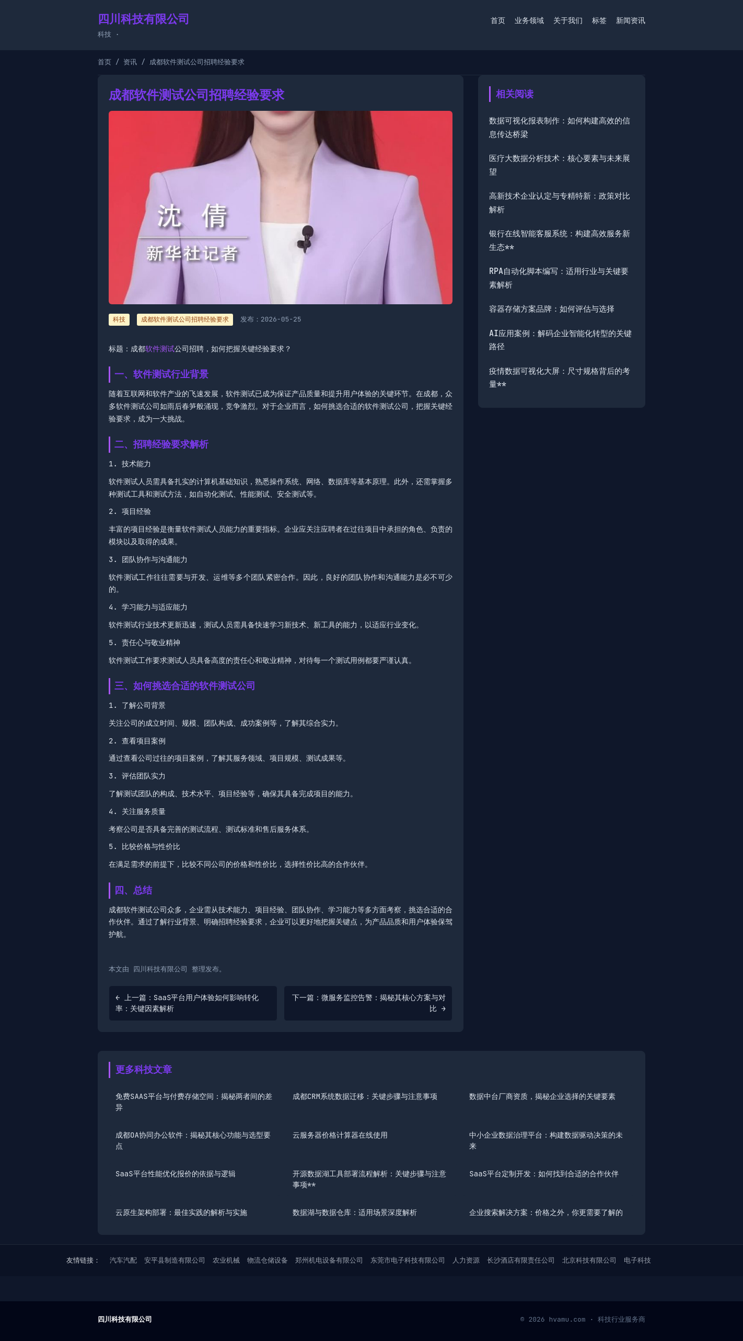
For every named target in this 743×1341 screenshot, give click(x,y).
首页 (498, 20)
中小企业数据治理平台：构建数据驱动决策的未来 (546, 1140)
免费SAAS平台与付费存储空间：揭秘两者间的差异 (193, 1102)
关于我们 (568, 20)
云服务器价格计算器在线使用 (340, 1135)
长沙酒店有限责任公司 (521, 1260)
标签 (599, 20)
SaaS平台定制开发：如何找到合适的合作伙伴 (544, 1173)
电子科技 (637, 1260)
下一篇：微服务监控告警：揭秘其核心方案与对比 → (369, 1003)
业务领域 (529, 20)
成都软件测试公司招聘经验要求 (185, 319)
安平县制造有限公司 (174, 1260)
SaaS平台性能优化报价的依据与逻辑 (175, 1173)
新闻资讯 (630, 20)
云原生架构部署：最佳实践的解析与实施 (181, 1212)
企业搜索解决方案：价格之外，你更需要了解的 (546, 1212)
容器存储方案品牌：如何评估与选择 (551, 309)
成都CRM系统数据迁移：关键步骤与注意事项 (365, 1096)
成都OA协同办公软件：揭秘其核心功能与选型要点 (193, 1140)
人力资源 (466, 1260)
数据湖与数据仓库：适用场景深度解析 (355, 1212)
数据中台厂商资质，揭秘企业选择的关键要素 (542, 1096)
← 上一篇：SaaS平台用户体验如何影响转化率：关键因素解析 (187, 1003)
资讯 (130, 62)
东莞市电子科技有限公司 (407, 1260)
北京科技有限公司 (589, 1260)
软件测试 (160, 348)
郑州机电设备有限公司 (329, 1260)
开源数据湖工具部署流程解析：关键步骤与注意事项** (369, 1179)
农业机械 (226, 1260)
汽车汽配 (123, 1260)
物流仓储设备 (267, 1260)
